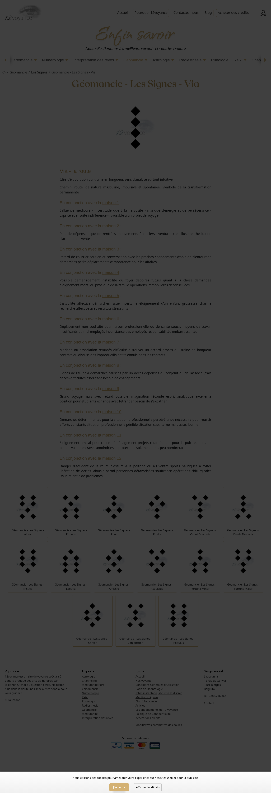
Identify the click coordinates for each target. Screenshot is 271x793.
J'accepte (119, 787)
